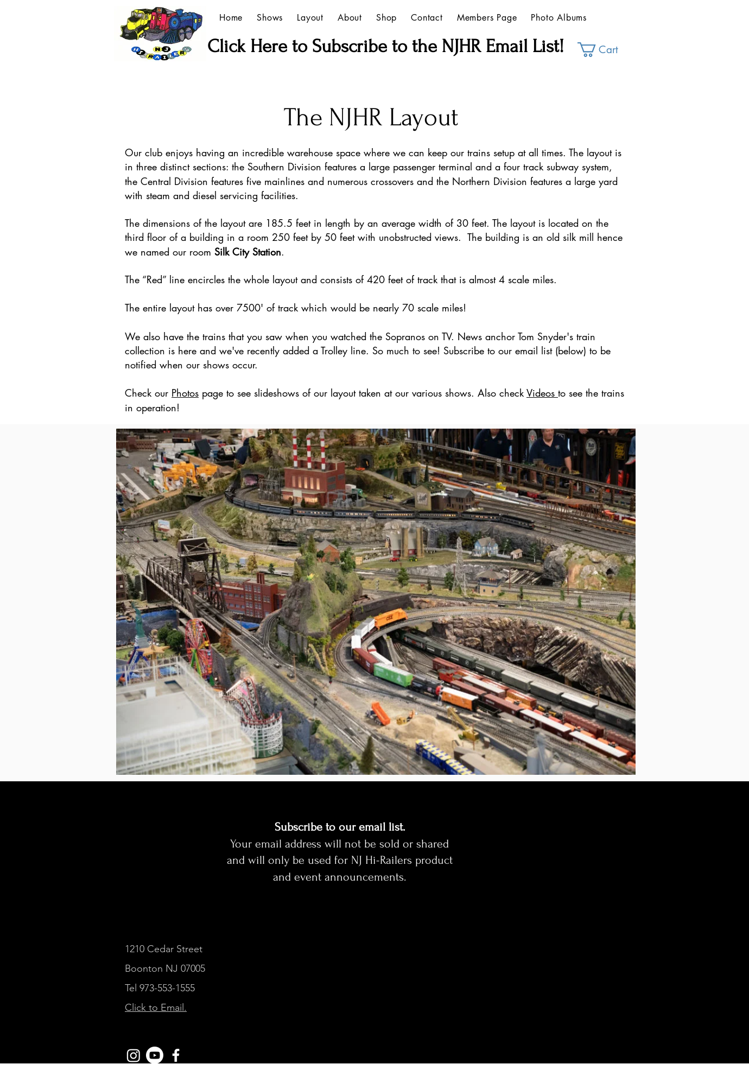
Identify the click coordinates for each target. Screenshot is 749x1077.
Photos (185, 392)
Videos (542, 392)
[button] (605, 49)
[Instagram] (133, 1055)
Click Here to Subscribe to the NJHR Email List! (385, 46)
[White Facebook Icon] (176, 1055)
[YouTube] (154, 1055)
